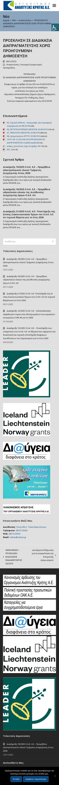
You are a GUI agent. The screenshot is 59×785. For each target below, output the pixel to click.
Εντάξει (16, 779)
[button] (54, 5)
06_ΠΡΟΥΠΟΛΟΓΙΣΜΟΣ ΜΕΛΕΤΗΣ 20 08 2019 (27, 129)
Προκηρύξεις (9, 67)
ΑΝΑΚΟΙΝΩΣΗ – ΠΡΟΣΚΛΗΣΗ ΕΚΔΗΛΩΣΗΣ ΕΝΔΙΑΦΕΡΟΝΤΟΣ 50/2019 (12, 557)
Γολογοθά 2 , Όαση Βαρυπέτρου (31, 527)
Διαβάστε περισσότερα (35, 779)
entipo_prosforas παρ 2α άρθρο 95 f (24, 146)
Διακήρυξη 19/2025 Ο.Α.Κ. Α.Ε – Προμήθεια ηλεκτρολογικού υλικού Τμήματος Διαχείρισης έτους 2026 (26, 170)
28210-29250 (14, 533)
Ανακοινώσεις (12, 64)
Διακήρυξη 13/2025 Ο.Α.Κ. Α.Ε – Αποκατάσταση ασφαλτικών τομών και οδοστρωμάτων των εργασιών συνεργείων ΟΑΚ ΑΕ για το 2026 (29, 314)
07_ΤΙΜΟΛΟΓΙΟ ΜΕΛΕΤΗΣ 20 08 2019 (23, 132)
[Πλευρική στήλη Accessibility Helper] (55, 27)
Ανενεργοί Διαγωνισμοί (31, 64)
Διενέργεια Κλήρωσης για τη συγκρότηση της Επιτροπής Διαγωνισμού (43, 555)
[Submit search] (53, 241)
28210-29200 (21, 530)
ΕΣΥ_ (9, 149)
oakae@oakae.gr (18, 537)
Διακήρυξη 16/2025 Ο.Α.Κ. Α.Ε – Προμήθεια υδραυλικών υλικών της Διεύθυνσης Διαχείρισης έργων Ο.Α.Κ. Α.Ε (26, 192)
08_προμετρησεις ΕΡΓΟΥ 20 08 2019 (23, 136)
